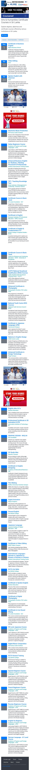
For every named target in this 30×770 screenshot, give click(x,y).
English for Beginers (15, 721)
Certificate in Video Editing (17, 543)
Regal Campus (12, 356)
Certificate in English (15, 215)
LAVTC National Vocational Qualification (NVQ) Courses (18, 272)
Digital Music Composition (17, 644)
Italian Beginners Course (16, 144)
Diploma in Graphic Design (17, 337)
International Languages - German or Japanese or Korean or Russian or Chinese (18, 555)
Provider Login (7, 759)
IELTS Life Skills (13, 569)
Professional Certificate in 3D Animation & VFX (18, 421)
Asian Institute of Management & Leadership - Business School (17, 185)
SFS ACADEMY (12, 437)
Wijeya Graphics (12, 501)
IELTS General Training (16, 656)
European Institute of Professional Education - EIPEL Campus (17, 217)
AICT (9, 63)
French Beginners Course (17, 687)
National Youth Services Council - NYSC (17, 307)
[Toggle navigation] (25, 15)
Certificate (21, 39)
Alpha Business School (14, 47)
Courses (4, 39)
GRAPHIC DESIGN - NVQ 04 (17, 436)
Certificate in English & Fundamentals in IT (16, 229)
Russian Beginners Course (17, 704)
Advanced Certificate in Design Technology (16, 353)
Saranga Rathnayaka (6, 766)
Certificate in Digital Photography (15, 597)
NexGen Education (13, 410)
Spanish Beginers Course (17, 671)
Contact (18, 762)
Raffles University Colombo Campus (18, 485)
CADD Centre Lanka (13, 339)
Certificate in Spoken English (18, 583)
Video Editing (12, 61)
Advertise (6, 762)
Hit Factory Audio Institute (15, 132)
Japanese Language (15, 525)
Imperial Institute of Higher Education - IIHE (15, 527)
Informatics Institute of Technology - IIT (18, 424)
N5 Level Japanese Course (17, 627)
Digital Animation (14, 500)
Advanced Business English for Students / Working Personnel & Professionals (17, 162)
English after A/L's (14, 408)
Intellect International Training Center (18, 166)
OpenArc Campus (13, 454)
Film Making (12, 483)
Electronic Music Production (18, 131)
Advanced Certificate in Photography (16, 287)
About (12, 762)
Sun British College (13, 513)
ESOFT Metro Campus (14, 545)
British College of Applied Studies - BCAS (17, 233)
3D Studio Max (13, 452)
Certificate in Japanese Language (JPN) (16, 324)
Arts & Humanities (12, 39)
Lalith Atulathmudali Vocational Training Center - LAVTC (17, 275)
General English (13, 511)
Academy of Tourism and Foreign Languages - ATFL (17, 146)
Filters (4, 35)
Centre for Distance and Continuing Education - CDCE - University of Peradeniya (18, 258)
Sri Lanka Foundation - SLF (15, 202)
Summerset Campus (14, 327)
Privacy (20, 759)
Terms (14, 759)
